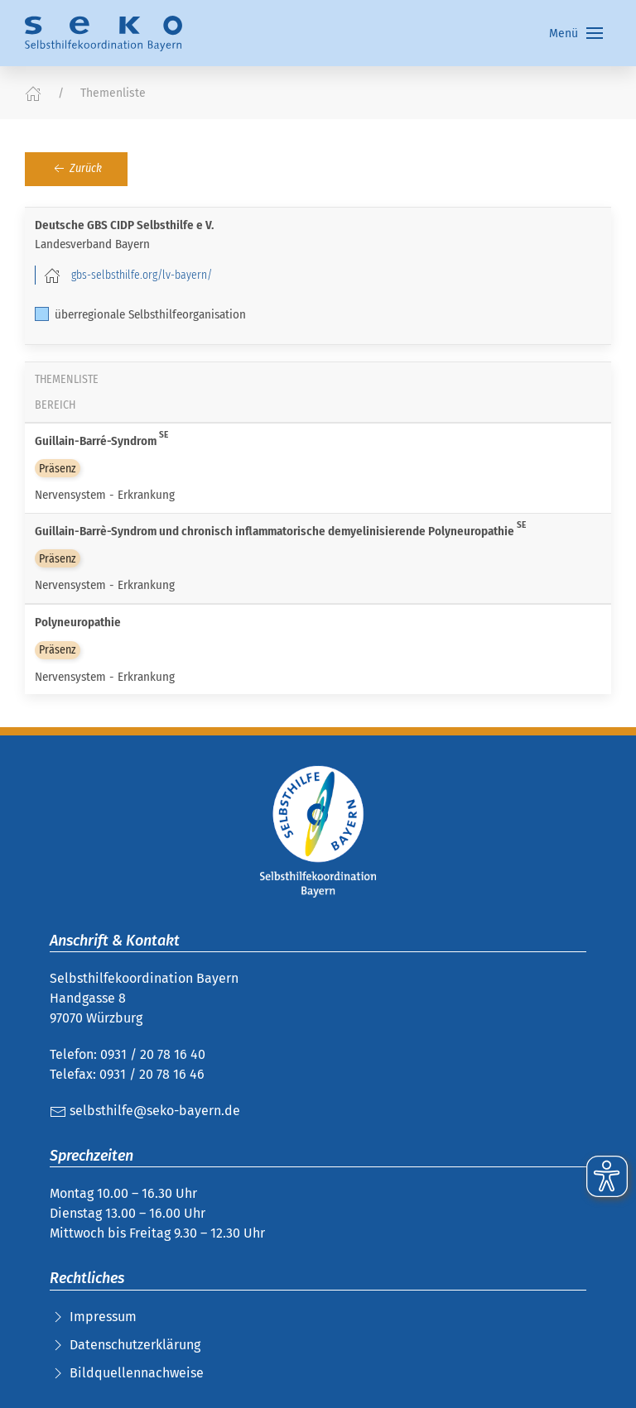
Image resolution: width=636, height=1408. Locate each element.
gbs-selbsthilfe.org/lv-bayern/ (141, 274)
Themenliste (113, 93)
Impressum (103, 1316)
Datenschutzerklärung (135, 1345)
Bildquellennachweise (137, 1373)
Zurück (76, 168)
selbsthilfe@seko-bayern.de (145, 1110)
